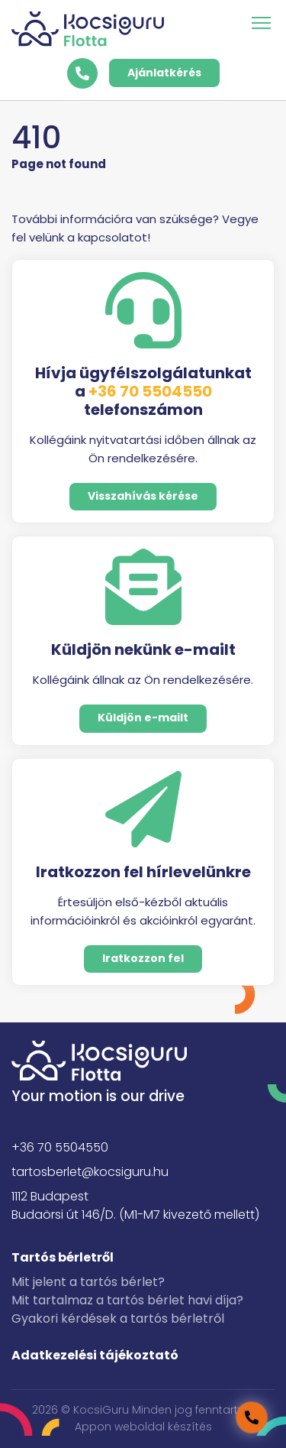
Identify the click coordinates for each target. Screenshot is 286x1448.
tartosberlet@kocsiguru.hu (90, 1172)
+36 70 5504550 (150, 391)
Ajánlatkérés (164, 72)
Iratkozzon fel (143, 958)
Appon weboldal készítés (143, 1426)
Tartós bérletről (62, 1257)
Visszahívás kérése (143, 496)
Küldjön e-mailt (143, 717)
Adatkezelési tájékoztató (94, 1355)
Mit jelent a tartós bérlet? (88, 1282)
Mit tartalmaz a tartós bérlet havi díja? (127, 1300)
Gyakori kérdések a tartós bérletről (117, 1318)
